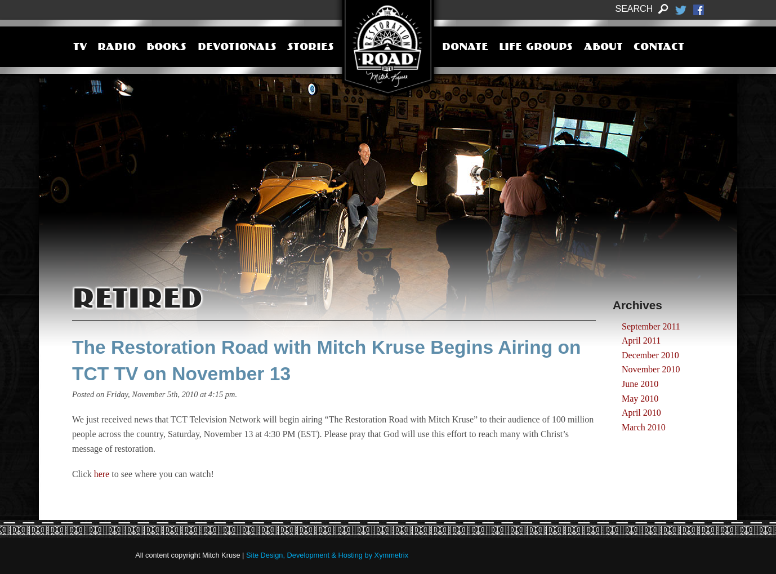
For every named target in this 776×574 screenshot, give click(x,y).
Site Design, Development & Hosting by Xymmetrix (327, 555)
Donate (465, 48)
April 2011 (641, 340)
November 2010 (651, 369)
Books (166, 48)
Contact (659, 48)
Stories (310, 48)
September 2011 (651, 326)
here (102, 474)
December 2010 (650, 355)
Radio (116, 48)
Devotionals (237, 48)
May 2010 (640, 398)
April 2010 (641, 412)
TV (80, 48)
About (603, 48)
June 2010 (640, 384)
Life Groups (536, 48)
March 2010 (644, 427)
